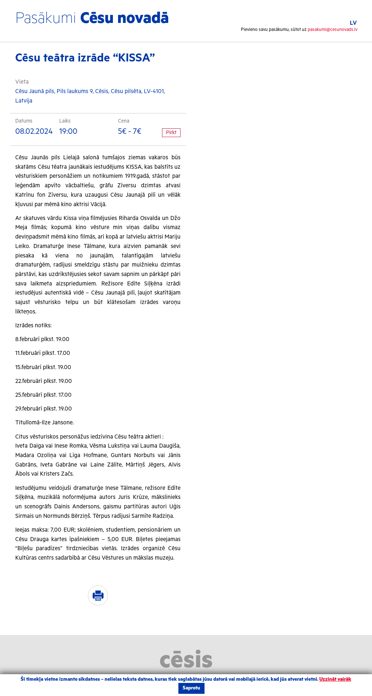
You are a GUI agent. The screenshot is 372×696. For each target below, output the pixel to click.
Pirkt (171, 133)
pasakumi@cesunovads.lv (332, 29)
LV (353, 23)
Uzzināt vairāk (335, 679)
